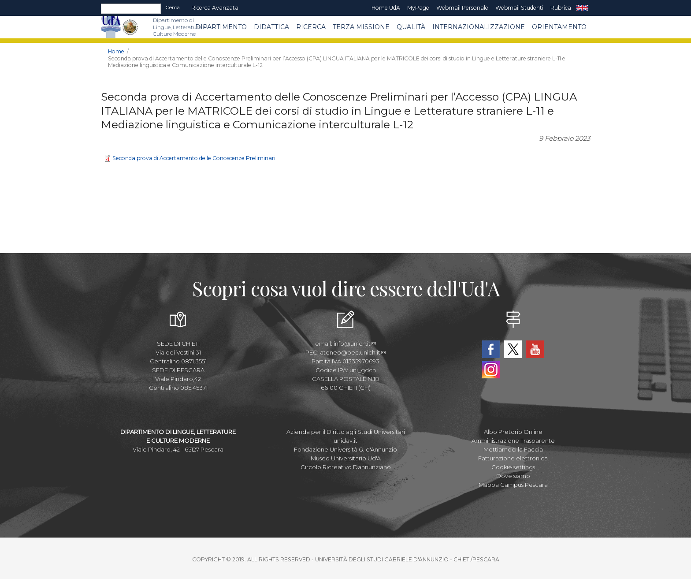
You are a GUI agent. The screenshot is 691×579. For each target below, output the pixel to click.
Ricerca (311, 27)
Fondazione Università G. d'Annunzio (345, 449)
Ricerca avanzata (214, 7)
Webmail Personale (462, 7)
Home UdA (386, 7)
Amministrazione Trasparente (513, 440)
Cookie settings (513, 467)
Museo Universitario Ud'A (346, 458)
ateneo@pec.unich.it (353, 352)
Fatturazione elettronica (513, 458)
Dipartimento (221, 27)
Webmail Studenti (519, 7)
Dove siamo (513, 475)
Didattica (271, 27)
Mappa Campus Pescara (513, 484)
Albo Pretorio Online (513, 431)
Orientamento (559, 27)
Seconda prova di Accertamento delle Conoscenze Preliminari (193, 158)
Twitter (513, 349)
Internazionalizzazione (478, 27)
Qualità (411, 27)
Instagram (491, 369)
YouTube (535, 349)
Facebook (491, 349)
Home (116, 51)
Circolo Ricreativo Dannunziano (346, 467)
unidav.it (345, 440)
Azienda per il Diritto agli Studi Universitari (345, 431)
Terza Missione (361, 27)
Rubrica (560, 7)
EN (582, 8)
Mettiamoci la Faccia (513, 449)
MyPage (418, 7)
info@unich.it (355, 343)
